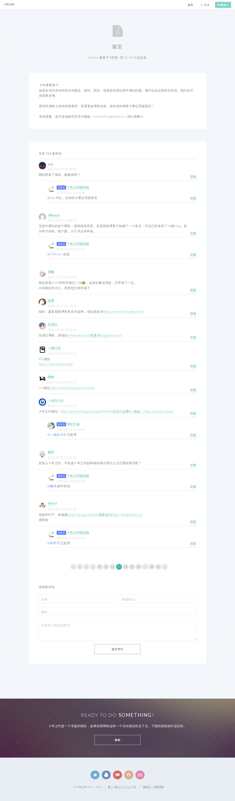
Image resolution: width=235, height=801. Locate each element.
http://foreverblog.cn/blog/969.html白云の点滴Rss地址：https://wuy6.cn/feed (117, 411)
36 (139, 567)
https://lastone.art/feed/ (56, 364)
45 (158, 567)
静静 (51, 377)
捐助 (118, 739)
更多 (207, 4)
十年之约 (9, 4)
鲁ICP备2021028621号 (122, 786)
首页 (190, 4)
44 (152, 567)
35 (132, 567)
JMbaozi (54, 215)
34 (126, 567)
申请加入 (223, 4)
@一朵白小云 (56, 434)
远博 (51, 300)
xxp (50, 164)
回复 (193, 177)
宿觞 (51, 272)
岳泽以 (53, 324)
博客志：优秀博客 (153, 786)
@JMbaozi (54, 254)
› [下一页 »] (164, 567)
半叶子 (53, 504)
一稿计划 (54, 348)
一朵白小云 (56, 400)
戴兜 (51, 452)
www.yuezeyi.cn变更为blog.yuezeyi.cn (94, 335)
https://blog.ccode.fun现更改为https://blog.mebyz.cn (104, 515)
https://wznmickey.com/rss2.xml (72, 388)
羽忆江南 (73, 424)
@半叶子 (53, 543)
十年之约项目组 (78, 187)
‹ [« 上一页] (73, 567)
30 (99, 567)
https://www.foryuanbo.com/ (123, 311)
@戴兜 (52, 486)
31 (106, 567)
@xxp (51, 198)
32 (112, 567)
